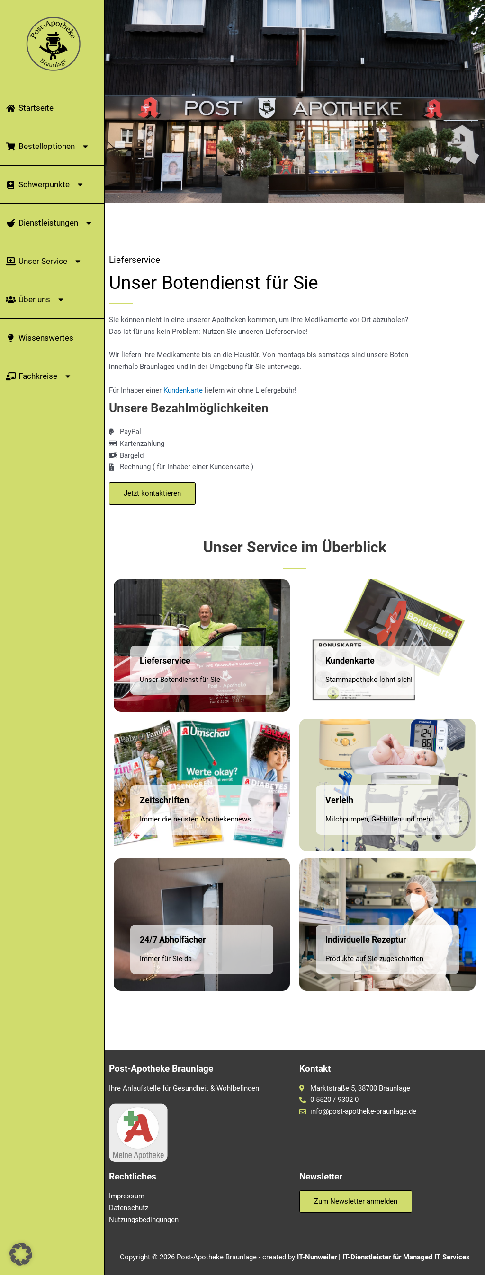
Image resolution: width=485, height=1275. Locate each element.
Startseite (29, 108)
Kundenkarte (183, 390)
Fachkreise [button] (39, 376)
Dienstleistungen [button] (50, 223)
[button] (21, 1254)
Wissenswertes (39, 337)
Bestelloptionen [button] (48, 146)
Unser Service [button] (44, 261)
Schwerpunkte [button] (45, 184)
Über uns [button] (36, 299)
